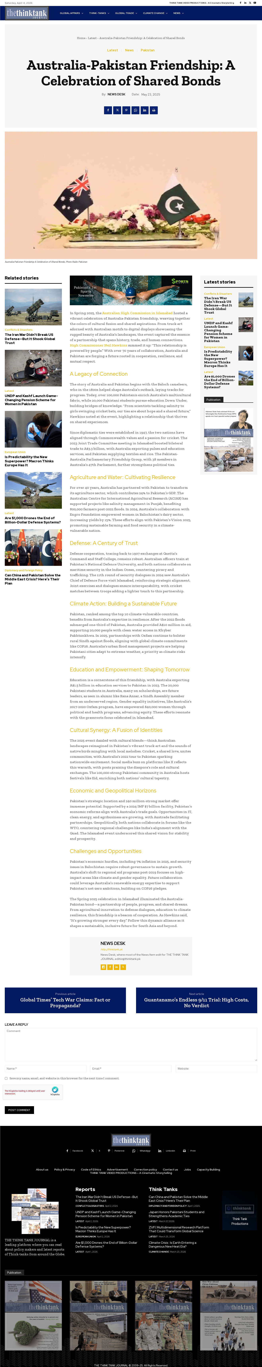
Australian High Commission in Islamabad (137, 313)
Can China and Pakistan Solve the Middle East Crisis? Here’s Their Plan (33, 579)
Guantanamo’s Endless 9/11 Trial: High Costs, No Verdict (196, 1002)
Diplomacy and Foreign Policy (23, 570)
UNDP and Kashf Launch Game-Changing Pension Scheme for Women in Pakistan (31, 400)
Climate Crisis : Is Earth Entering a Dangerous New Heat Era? (172, 1245)
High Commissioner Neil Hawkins (98, 345)
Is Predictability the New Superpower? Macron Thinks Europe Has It (29, 461)
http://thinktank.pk (112, 949)
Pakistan (148, 50)
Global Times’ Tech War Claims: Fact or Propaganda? (65, 1002)
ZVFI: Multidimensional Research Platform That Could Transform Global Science (179, 1229)
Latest (92, 38)
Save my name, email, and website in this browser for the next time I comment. (64, 1078)
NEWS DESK (116, 94)
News (129, 50)
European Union (15, 452)
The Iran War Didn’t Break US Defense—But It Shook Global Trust (30, 338)
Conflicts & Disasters (18, 330)
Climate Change (159, 1251)
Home (81, 38)
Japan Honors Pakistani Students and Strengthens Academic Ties (176, 1214)
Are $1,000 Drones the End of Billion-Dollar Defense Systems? (33, 520)
